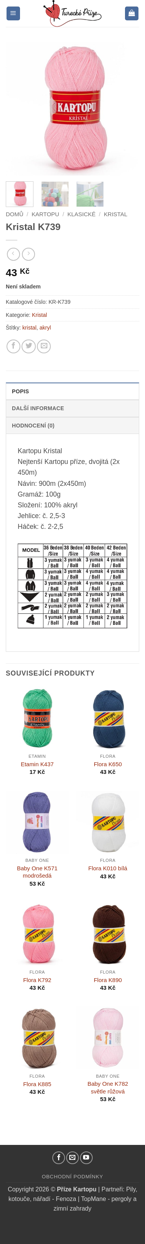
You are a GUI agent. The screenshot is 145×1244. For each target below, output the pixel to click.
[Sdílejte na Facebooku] (13, 346)
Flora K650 (108, 764)
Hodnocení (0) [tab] (33, 425)
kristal (29, 328)
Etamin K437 (37, 764)
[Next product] (13, 254)
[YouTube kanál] (86, 1157)
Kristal (115, 214)
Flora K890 (108, 980)
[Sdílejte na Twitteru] (28, 346)
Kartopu (45, 214)
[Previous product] (28, 254)
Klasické (81, 214)
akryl (45, 328)
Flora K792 (37, 980)
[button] (13, 13)
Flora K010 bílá (107, 868)
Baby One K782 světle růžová (107, 1087)
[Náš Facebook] (58, 1157)
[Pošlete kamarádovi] (44, 346)
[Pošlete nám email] (72, 1157)
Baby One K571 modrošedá (37, 872)
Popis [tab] (20, 391)
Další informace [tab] (38, 408)
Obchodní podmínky (72, 1176)
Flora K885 (37, 1084)
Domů (14, 214)
